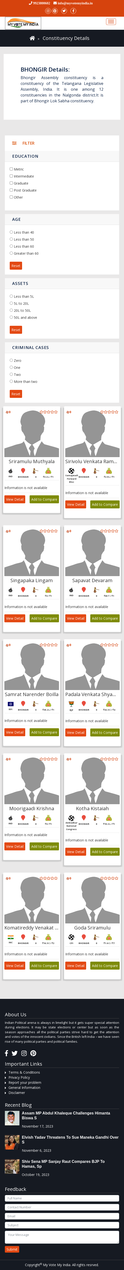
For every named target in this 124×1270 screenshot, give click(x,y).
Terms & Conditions (24, 1072)
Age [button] (16, 219)
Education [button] (25, 156)
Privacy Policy (19, 1077)
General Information (24, 1087)
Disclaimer (16, 1092)
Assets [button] (20, 283)
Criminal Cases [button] (30, 347)
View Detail (15, 499)
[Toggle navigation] (111, 21)
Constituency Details (66, 38)
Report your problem (24, 1082)
